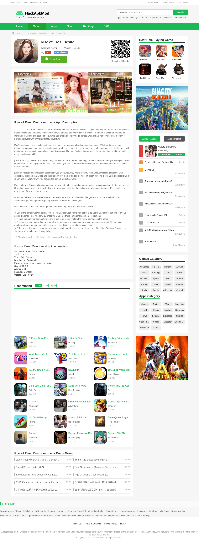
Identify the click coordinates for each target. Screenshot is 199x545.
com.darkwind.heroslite (40, 263)
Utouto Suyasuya (167, 146)
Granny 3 (33, 401)
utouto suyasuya (130, 17)
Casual (179, 290)
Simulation (144, 278)
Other (156, 327)
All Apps (144, 304)
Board (168, 284)
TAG (106, 26)
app (119, 17)
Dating (156, 304)
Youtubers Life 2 (76, 354)
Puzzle (179, 278)
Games (37, 26)
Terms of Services (92, 524)
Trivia (144, 290)
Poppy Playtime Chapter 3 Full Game (17, 511)
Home (19, 26)
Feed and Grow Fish (77, 511)
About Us (77, 524)
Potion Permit (112, 511)
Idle (167, 278)
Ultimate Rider (75, 338)
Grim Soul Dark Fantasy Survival (41, 386)
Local (144, 310)
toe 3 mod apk (144, 515)
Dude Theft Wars (77, 386)
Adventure (168, 290)
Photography (156, 316)
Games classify (168, 2)
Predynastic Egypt (117, 354)
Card (168, 272)
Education (167, 316)
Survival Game (19, 515)
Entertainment (179, 322)
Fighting (168, 267)
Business (179, 310)
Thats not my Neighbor (147, 511)
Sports (156, 278)
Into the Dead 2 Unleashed (41, 370)
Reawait (33, 433)
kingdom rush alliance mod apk (122, 515)
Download (52, 59)
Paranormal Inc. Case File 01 (120, 386)
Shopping (179, 304)
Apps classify (182, 2)
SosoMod (66, 515)
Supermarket (155, 17)
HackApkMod (153, 2)
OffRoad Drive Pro (38, 338)
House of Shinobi (77, 417)
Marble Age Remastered (120, 401)
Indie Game (164, 511)
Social (156, 322)
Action (144, 272)
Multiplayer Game (179, 511)
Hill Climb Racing (38, 417)
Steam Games (53, 515)
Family (156, 290)
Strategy (156, 272)
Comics (179, 316)
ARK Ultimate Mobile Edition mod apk (89, 515)
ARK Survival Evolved (45, 511)
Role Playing (44, 33)
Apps (54, 26)
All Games (144, 267)
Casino (179, 284)
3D (48, 52)
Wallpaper (144, 327)
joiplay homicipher (96, 511)
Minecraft (168, 17)
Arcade (179, 267)
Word (156, 284)
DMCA (123, 524)
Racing (144, 284)
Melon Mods (5, 515)
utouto (144, 17)
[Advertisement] (72, 310)
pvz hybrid (61, 511)
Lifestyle (168, 310)
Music (179, 272)
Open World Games (37, 515)
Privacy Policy (110, 524)
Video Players (144, 322)
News (70, 26)
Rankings (88, 26)
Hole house (180, 17)
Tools (167, 304)
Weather (168, 322)
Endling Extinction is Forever (120, 338)
